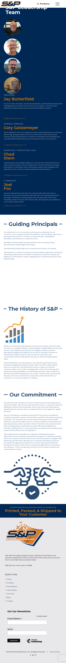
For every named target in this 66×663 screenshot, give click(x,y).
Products (10, 583)
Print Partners (12, 586)
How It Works (12, 590)
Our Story (10, 594)
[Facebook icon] (31, 655)
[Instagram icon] (35, 655)
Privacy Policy (55, 652)
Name (10, 629)
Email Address (14, 618)
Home (9, 579)
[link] (11, 4)
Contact (10, 601)
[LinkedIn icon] (33, 655)
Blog (9, 597)
